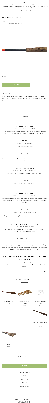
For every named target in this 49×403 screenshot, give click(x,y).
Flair (22, 402)
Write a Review (18, 23)
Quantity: (4, 76)
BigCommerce (29, 402)
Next (45, 271)
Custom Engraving (24, 372)
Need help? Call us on (24, 398)
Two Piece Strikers (8, 301)
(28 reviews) (11, 23)
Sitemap (24, 382)
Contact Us (24, 379)
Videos (24, 376)
